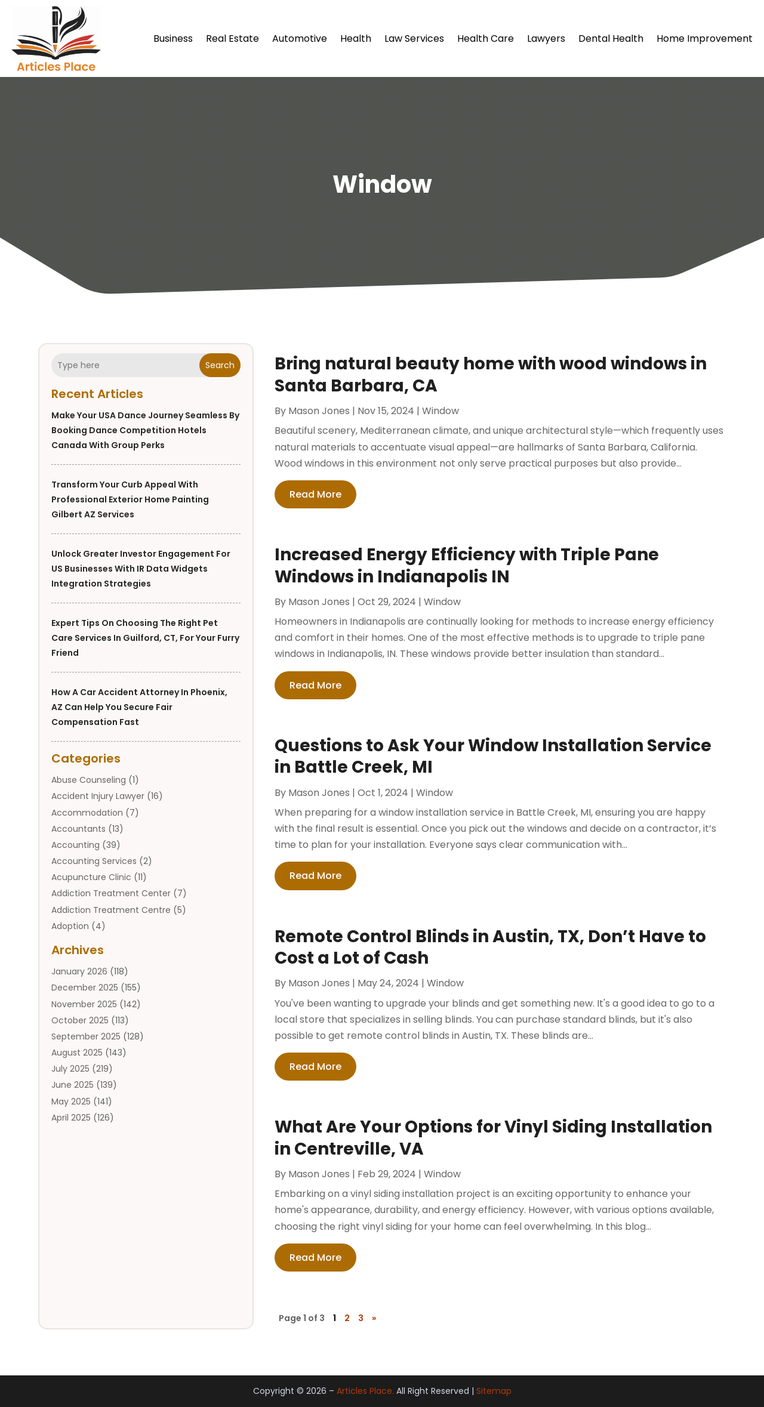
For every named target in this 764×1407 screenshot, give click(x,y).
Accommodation (87, 813)
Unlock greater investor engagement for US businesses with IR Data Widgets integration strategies (140, 569)
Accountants (78, 829)
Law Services (414, 38)
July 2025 (70, 1069)
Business (173, 38)
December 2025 (84, 987)
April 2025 (71, 1118)
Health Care (485, 38)
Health (355, 38)
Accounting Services (94, 861)
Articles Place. (365, 1391)
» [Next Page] (374, 1318)
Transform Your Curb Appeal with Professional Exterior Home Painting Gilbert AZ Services (130, 499)
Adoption (70, 926)
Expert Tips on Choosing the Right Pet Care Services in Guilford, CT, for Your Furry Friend (145, 638)
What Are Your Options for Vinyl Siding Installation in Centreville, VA (493, 1137)
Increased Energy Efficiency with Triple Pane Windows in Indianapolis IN (467, 565)
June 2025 (72, 1085)
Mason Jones (319, 411)
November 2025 (84, 1004)
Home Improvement (705, 38)
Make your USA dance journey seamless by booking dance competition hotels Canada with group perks (145, 430)
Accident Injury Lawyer (97, 796)
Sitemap (494, 1391)
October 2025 (80, 1020)
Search (220, 365)
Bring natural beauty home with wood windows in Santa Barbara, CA (491, 374)
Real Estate (232, 38)
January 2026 (79, 971)
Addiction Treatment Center (111, 893)
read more (315, 494)
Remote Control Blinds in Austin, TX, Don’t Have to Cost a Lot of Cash (490, 947)
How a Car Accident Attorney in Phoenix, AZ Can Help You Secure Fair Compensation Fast (139, 707)
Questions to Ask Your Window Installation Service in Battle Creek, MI (493, 756)
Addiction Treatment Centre (111, 910)
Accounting (75, 845)
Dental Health (610, 38)
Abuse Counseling (88, 780)
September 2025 (86, 1036)
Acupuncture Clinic (91, 877)
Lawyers (546, 38)
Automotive (299, 38)
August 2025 (77, 1053)
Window (440, 411)
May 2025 (71, 1101)
